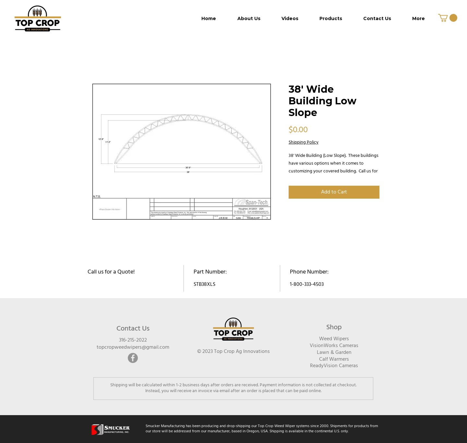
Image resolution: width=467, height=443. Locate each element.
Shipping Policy (303, 142)
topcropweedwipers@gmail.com (133, 347)
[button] (447, 18)
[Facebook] (133, 358)
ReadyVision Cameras (334, 366)
